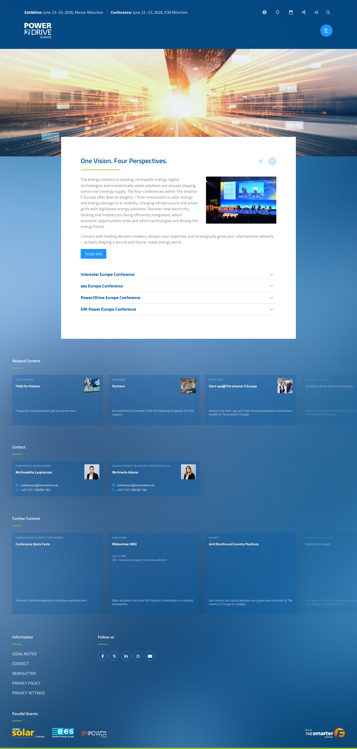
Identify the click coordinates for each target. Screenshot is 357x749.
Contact (20, 663)
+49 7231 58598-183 (33, 490)
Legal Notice (24, 654)
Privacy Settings (28, 693)
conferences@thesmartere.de (37, 485)
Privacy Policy (26, 683)
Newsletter (24, 673)
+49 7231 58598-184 (129, 490)
